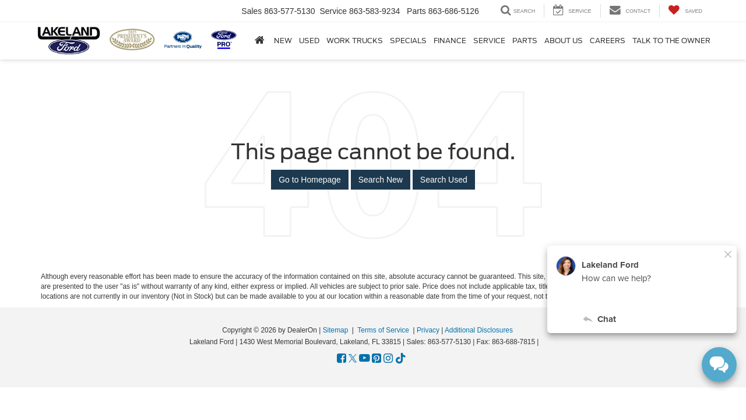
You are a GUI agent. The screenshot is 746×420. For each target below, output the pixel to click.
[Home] (259, 40)
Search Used (443, 179)
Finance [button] (450, 41)
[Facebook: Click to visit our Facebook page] (341, 358)
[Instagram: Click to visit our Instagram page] (388, 358)
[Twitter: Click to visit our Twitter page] (353, 358)
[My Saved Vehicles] (685, 11)
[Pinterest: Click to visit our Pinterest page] (376, 358)
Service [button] (489, 41)
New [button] (283, 41)
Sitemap (336, 330)
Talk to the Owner (671, 41)
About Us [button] (563, 41)
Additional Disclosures (479, 330)
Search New (380, 179)
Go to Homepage (310, 179)
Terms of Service (383, 330)
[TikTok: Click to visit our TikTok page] (400, 358)
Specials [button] (408, 41)
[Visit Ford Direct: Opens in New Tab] (544, 342)
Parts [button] (524, 41)
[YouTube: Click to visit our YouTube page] (364, 358)
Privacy (428, 330)
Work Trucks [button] (354, 41)
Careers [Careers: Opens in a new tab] (607, 41)
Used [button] (309, 41)
